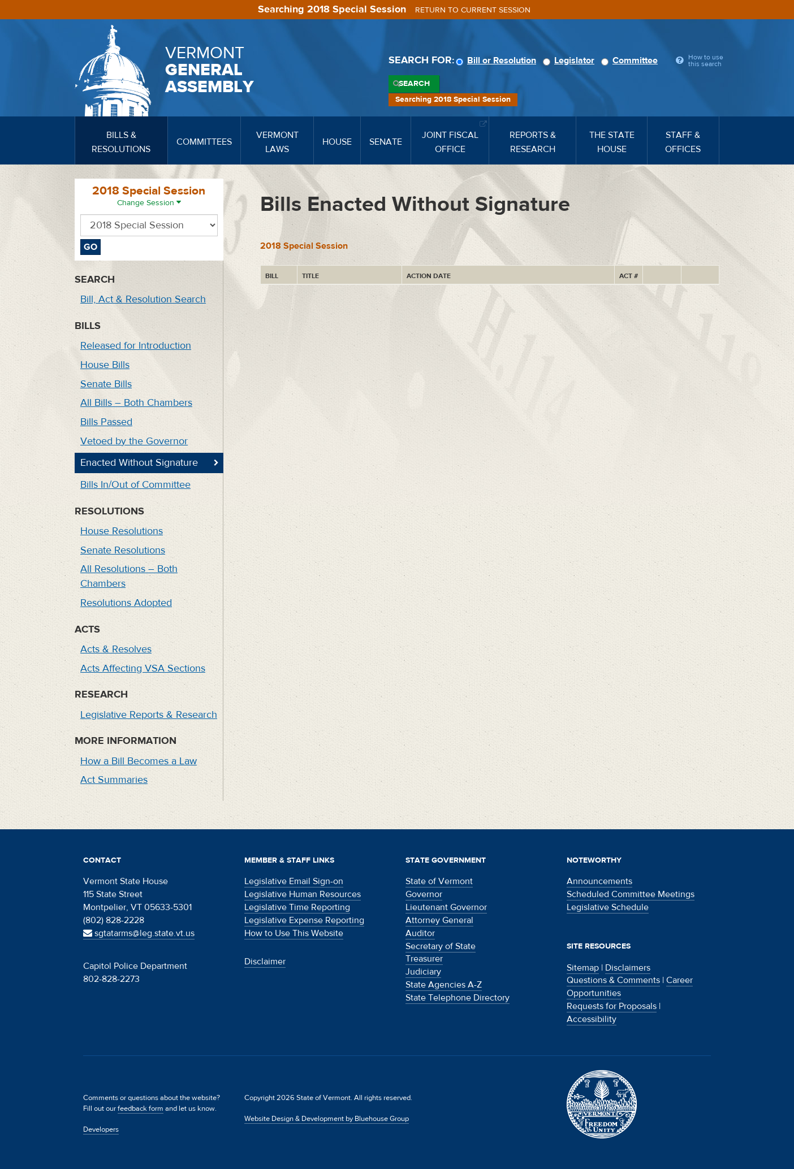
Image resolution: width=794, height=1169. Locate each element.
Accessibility (591, 1019)
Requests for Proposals (612, 1006)
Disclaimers (627, 967)
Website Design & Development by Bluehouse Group (326, 1118)
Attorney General (439, 920)
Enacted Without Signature (139, 462)
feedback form (140, 1108)
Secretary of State (440, 946)
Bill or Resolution (497, 60)
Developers (101, 1129)
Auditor (420, 933)
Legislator (570, 60)
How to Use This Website (293, 933)
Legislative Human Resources (302, 894)
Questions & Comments (613, 980)
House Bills (105, 364)
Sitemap (583, 967)
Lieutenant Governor (446, 907)
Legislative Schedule (608, 907)
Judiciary (423, 971)
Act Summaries (114, 779)
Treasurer (424, 958)
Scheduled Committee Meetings (630, 894)
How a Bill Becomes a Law (138, 761)
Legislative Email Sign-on (293, 881)
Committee (631, 60)
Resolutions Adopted (126, 602)
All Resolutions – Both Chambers (129, 576)
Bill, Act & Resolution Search (143, 299)
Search (414, 84)
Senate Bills (106, 384)
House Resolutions (121, 531)
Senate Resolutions (122, 550)
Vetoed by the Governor (134, 441)
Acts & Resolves (116, 649)
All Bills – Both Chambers (136, 402)
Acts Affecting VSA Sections (142, 668)
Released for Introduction (135, 345)
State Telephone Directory (457, 997)
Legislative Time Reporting (297, 907)
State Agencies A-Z (443, 984)
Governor (423, 894)
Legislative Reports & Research (148, 714)
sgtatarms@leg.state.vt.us (139, 933)
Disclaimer (265, 961)
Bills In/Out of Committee (135, 484)
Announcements (599, 881)
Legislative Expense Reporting (304, 920)
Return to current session (472, 10)
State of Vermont (439, 881)
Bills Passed (106, 421)
